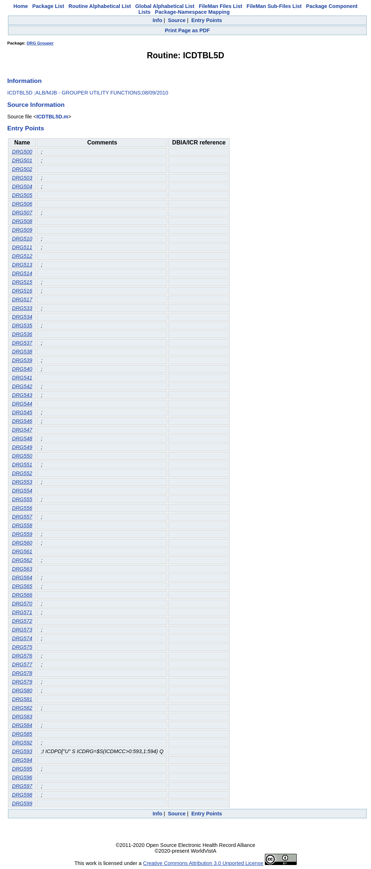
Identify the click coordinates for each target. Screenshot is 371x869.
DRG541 (22, 378)
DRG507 (22, 212)
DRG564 (22, 577)
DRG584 (22, 725)
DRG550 (22, 456)
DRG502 (22, 169)
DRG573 (22, 630)
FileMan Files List (220, 6)
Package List (48, 6)
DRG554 (22, 491)
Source (177, 20)
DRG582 (22, 708)
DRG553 (22, 482)
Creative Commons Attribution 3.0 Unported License (203, 863)
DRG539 (22, 360)
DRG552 (22, 473)
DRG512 (22, 256)
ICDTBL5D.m (52, 116)
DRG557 (22, 517)
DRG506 (22, 204)
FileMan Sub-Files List (274, 6)
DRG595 (22, 769)
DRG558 (22, 525)
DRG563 (22, 569)
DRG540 (22, 369)
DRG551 (22, 464)
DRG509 (22, 230)
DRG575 (22, 647)
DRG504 (22, 186)
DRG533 (22, 308)
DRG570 (22, 603)
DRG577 (22, 664)
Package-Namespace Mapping (192, 12)
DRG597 (22, 786)
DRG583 (22, 716)
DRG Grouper (40, 43)
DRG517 (22, 299)
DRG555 (22, 499)
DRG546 (22, 421)
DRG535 (22, 325)
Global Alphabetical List (164, 6)
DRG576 (22, 656)
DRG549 (22, 447)
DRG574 (22, 638)
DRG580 (22, 690)
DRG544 (22, 404)
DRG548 (22, 438)
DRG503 (22, 178)
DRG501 (22, 160)
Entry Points (206, 20)
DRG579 (22, 682)
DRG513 (22, 265)
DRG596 (22, 777)
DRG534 (22, 317)
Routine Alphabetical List (99, 6)
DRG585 (22, 734)
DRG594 (22, 760)
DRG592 (22, 743)
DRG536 (22, 334)
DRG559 (22, 534)
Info (157, 20)
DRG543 (22, 395)
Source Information (35, 104)
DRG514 (22, 273)
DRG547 (22, 430)
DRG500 (22, 152)
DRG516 (22, 291)
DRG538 (22, 351)
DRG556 (22, 508)
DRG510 (22, 239)
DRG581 (22, 699)
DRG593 (22, 751)
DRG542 (22, 386)
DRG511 (22, 247)
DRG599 (22, 803)
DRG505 (22, 195)
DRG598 (22, 795)
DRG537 (22, 343)
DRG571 (22, 612)
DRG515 (22, 282)
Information (24, 80)
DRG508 (22, 221)
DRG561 (22, 551)
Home (20, 6)
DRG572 (22, 621)
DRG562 (22, 560)
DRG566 (22, 595)
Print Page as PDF (187, 30)
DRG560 (22, 543)
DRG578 (22, 673)
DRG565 (22, 586)
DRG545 (22, 412)
